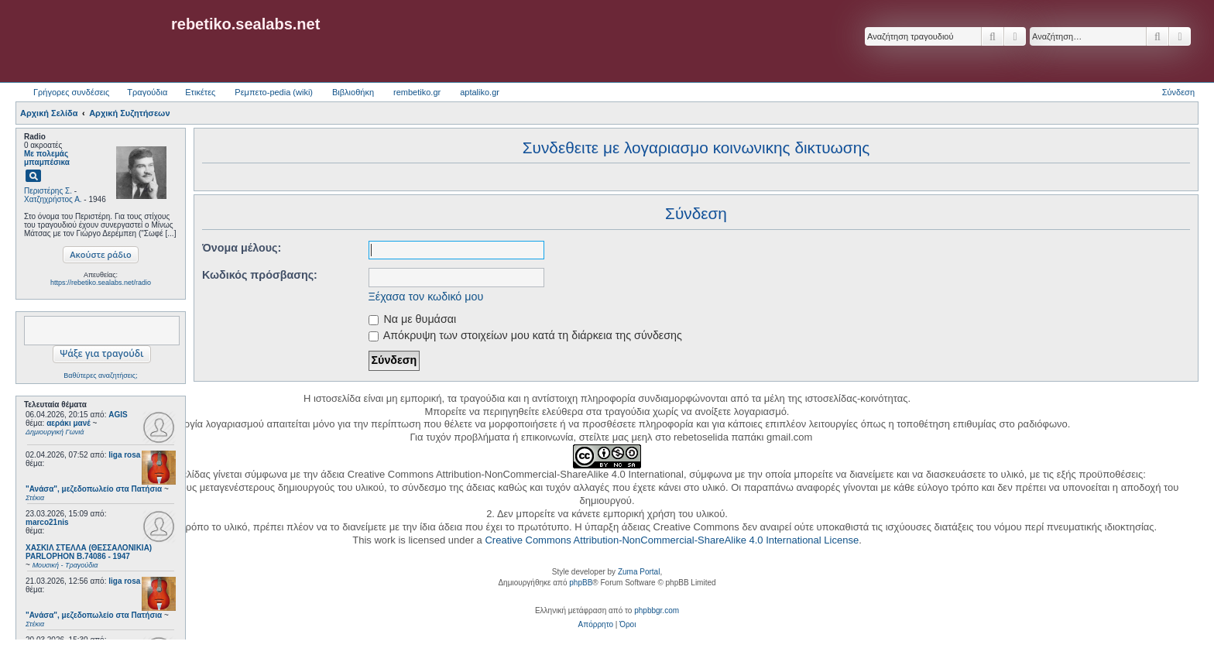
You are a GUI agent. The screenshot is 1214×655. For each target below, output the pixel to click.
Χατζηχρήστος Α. (53, 199)
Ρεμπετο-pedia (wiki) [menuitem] (274, 92)
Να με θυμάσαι (413, 319)
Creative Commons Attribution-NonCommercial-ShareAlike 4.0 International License (672, 540)
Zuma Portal (639, 572)
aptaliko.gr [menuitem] (479, 92)
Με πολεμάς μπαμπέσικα (47, 157)
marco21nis (47, 522)
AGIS (117, 414)
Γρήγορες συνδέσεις (71, 92)
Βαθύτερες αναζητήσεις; (100, 375)
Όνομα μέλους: (241, 248)
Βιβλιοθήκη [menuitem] (353, 92)
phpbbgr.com (656, 610)
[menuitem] (595, 625)
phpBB (580, 582)
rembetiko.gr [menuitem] (417, 92)
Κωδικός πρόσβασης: (259, 275)
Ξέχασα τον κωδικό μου (426, 296)
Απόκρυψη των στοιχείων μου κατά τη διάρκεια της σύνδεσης (525, 335)
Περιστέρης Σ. (48, 191)
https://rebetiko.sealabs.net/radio (100, 282)
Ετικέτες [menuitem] (200, 92)
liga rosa (124, 455)
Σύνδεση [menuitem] (1178, 92)
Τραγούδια (147, 92)
